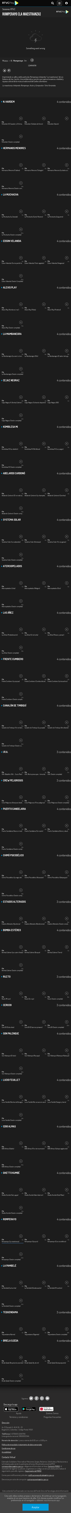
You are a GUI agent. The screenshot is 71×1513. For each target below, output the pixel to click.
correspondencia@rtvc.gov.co (12, 1466)
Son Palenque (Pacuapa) (32, 1056)
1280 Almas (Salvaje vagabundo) (58, 1149)
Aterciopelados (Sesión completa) (12, 606)
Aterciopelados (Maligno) (32, 588)
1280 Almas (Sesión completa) (11, 1167)
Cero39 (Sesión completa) (56, 1027)
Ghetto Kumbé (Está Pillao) (56, 1195)
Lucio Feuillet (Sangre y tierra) (57, 1102)
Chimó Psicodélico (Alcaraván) (34, 877)
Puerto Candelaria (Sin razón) (34, 831)
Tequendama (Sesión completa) (57, 1334)
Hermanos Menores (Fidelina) (11, 170)
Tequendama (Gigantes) (32, 1334)
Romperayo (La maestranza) (10, 1241)
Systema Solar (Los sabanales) (11, 542)
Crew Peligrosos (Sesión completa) (58, 803)
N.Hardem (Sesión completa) (11, 142)
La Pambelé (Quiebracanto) (33, 1288)
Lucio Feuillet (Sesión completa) (11, 1120)
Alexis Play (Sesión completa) (11, 328)
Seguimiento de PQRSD (33, 1471)
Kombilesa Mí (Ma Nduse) (32, 449)
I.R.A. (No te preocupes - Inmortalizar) (35, 774)
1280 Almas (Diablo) (8, 1149)
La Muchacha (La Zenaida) (10, 217)
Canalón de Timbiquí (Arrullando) (58, 728)
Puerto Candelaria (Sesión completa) (12, 849)
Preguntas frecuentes (52, 1417)
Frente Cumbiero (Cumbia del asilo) (35, 681)
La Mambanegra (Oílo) (31, 356)
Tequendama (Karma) (8, 1334)
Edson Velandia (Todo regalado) (34, 263)
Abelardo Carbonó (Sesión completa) (12, 513)
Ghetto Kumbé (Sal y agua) (10, 1195)
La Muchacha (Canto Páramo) (34, 217)
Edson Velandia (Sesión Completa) (12, 281)
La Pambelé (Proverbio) (55, 1288)
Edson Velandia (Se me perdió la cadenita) (12, 263)
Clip (3, 122)
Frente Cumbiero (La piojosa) (11, 681)
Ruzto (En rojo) (29, 999)
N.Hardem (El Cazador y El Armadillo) (12, 124)
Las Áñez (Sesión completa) (10, 653)
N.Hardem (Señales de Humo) (34, 124)
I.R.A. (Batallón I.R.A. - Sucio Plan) (12, 774)
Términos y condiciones (18, 1417)
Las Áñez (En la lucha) (31, 635)
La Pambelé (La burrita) (9, 1288)
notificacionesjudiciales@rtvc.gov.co (41, 1475)
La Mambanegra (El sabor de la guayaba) (58, 356)
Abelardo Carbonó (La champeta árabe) (35, 495)
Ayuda (18, 1413)
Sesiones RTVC (8, 9)
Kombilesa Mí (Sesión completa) (12, 467)
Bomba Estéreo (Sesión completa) (12, 970)
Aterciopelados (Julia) (8, 588)
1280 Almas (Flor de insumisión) (35, 1149)
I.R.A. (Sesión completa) (55, 774)
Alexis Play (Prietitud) (54, 310)
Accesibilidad (6, 1452)
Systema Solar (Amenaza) (33, 542)
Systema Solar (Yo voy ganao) (57, 542)
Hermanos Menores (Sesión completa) (12, 188)
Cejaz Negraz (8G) (53, 403)
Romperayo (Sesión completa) (11, 1259)
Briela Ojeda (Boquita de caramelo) (12, 1363)
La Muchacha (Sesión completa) (11, 235)
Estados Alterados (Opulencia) (11, 924)
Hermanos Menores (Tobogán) (34, 170)
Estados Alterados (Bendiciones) (35, 924)
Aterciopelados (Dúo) (54, 588)
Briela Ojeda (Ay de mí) (32, 1363)
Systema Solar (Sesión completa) (12, 560)
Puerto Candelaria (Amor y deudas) (58, 831)
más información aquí (52, 1500)
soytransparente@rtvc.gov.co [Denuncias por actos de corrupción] (37, 1479)
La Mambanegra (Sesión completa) (12, 374)
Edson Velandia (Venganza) (56, 263)
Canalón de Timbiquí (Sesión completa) (12, 746)
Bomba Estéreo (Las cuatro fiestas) (12, 952)
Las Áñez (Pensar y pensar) (56, 635)
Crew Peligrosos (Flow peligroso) (35, 803)
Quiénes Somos (52, 1413)
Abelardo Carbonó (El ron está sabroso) (12, 495)
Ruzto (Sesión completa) (55, 999)
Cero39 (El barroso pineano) (33, 1027)
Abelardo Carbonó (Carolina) (57, 495)
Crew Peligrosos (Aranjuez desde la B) (12, 803)
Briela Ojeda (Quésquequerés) (57, 1363)
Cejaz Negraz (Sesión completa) (11, 421)
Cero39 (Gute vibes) (8, 1027)
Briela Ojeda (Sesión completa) (11, 1381)
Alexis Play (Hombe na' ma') (10, 310)
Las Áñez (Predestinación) (10, 635)
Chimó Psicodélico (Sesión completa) (12, 895)
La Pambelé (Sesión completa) (11, 1306)
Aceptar (35, 1507)
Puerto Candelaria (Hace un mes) (12, 831)
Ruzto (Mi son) (6, 999)
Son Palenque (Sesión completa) (12, 1074)
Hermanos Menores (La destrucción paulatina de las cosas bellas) (58, 170)
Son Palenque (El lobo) (9, 1056)
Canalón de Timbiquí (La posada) (35, 728)
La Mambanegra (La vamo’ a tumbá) (12, 356)
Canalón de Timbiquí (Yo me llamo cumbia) (12, 728)
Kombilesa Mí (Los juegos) (55, 449)
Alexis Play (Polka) (30, 310)
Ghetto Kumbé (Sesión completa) (12, 1213)
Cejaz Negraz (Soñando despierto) (35, 403)
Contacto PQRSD (54, 1466)
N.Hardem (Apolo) (53, 124)
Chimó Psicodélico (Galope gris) (57, 877)
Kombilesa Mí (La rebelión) (10, 449)
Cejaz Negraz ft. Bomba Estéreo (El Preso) (12, 403)
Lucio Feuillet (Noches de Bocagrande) (12, 1102)
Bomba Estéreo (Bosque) (32, 952)
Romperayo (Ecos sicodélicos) (57, 1241)
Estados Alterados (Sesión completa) (58, 924)
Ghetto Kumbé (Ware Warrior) (34, 1195)
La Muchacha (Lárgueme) (55, 217)
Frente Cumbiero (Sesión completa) (12, 699)
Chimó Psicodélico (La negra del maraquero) (12, 877)
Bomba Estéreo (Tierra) (55, 952)
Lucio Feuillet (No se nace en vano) (35, 1102)
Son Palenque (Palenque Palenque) (58, 1056)
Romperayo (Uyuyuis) (31, 1241)
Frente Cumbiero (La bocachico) (58, 681)
